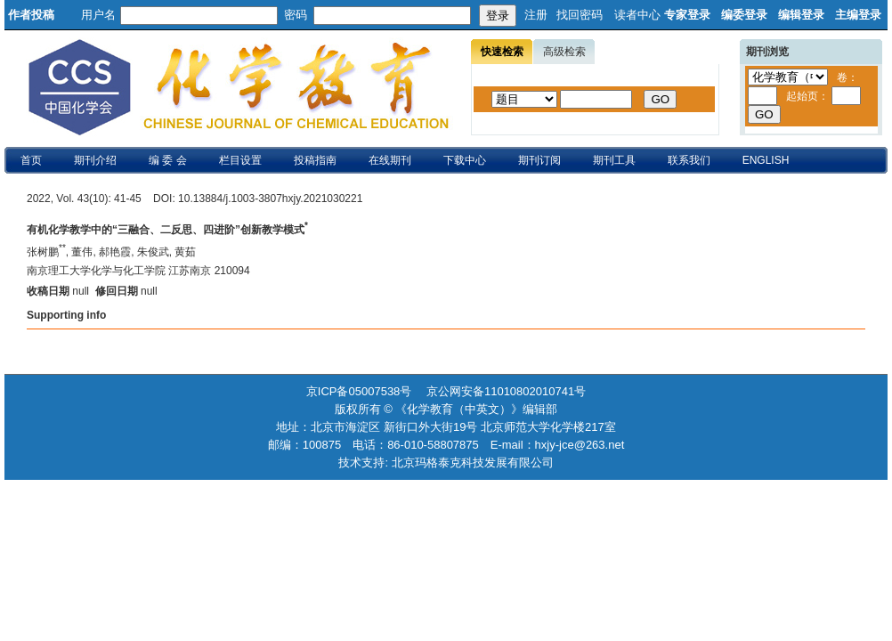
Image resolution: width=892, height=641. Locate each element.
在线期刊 (390, 160)
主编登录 (858, 14)
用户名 (98, 14)
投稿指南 (315, 160)
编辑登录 (801, 14)
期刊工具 (614, 160)
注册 (535, 14)
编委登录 (744, 14)
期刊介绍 (95, 160)
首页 (31, 160)
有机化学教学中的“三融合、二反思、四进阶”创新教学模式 (167, 229)
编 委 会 (168, 160)
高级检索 (564, 51)
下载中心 (464, 160)
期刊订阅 (539, 160)
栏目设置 (240, 160)
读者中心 (637, 14)
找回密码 (579, 14)
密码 (295, 14)
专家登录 (687, 14)
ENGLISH (766, 160)
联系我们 (689, 160)
